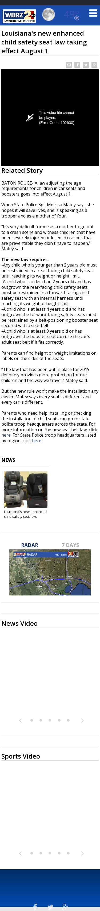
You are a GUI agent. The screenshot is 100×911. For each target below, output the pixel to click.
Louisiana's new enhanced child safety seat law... (25, 514)
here (6, 435)
